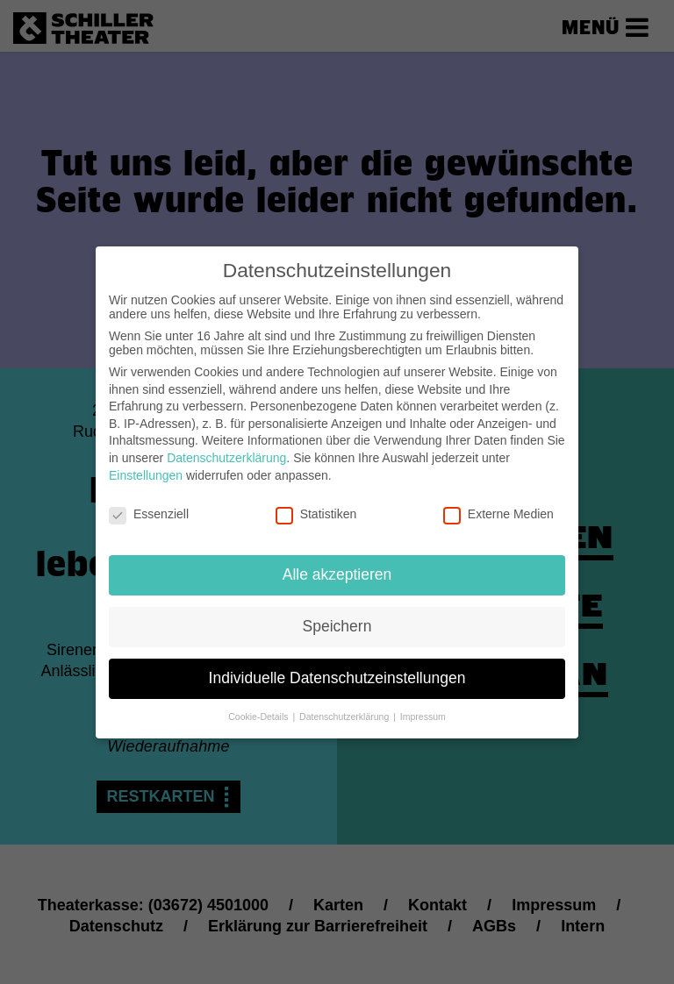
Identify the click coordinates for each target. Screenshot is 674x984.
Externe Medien (498, 508)
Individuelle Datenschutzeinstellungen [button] (337, 672)
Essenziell (149, 508)
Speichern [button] (337, 620)
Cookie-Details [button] (259, 709)
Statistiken (316, 508)
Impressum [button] (423, 709)
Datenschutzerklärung (226, 452)
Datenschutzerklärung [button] (345, 709)
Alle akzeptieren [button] (337, 568)
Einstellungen (146, 468)
